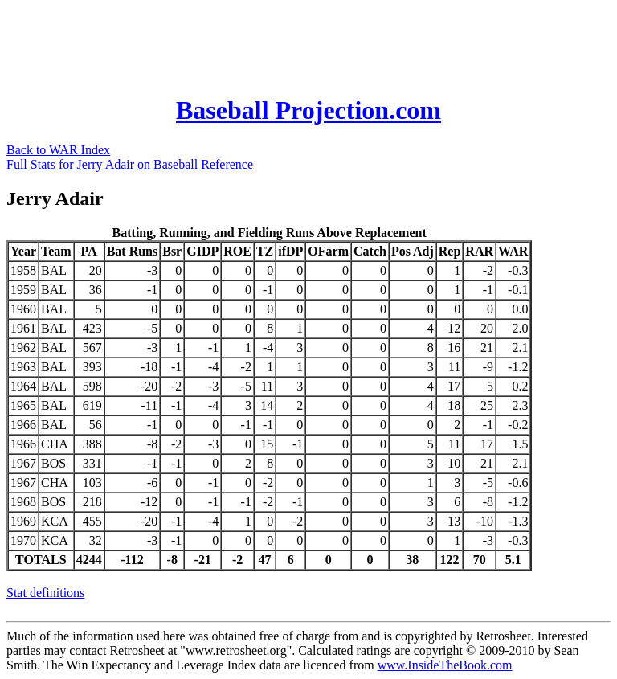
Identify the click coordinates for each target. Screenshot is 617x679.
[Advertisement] (298, 42)
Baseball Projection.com (308, 110)
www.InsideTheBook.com (445, 665)
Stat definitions (45, 592)
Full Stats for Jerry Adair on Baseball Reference (129, 164)
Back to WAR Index (58, 150)
